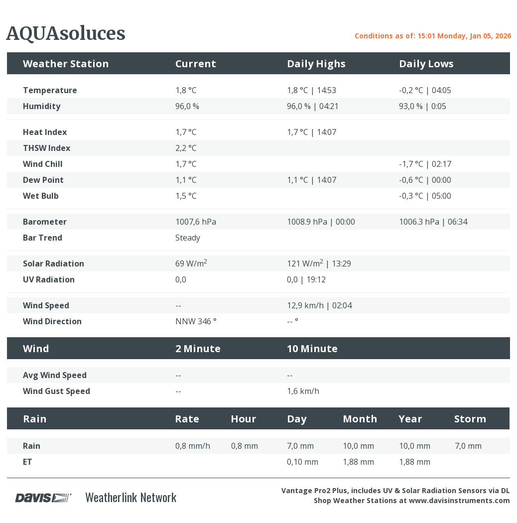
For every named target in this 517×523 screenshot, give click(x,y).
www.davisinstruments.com (459, 500)
